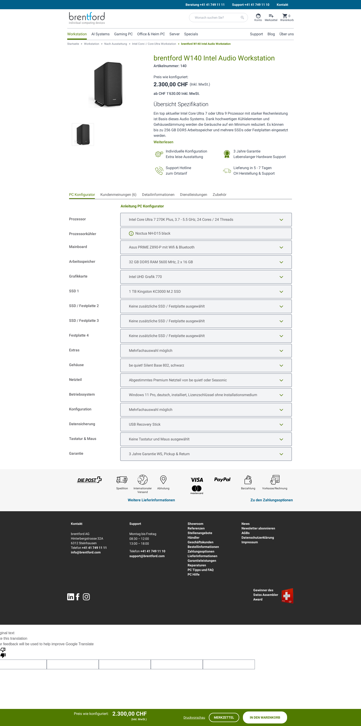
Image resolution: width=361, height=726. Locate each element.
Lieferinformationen (202, 556)
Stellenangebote (200, 533)
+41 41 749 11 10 (152, 551)
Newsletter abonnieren (258, 528)
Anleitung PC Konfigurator (142, 206)
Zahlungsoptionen (201, 551)
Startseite (73, 43)
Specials (191, 34)
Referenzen (196, 528)
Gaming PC (123, 34)
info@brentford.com (86, 552)
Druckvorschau (194, 717)
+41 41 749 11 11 (94, 548)
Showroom (195, 524)
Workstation (77, 34)
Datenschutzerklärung (258, 537)
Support (135, 524)
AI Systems (100, 34)
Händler (193, 537)
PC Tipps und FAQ (201, 570)
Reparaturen (197, 565)
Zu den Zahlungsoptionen (271, 500)
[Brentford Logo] (87, 18)
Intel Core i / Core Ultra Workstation (154, 43)
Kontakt (76, 524)
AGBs (246, 533)
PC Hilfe (194, 574)
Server (174, 34)
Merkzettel (224, 717)
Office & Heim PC (151, 34)
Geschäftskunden (200, 542)
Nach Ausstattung (115, 43)
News (246, 524)
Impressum (250, 542)
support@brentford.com (147, 556)
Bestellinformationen (203, 547)
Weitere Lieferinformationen (151, 500)
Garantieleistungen (202, 560)
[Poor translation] (3, 652)
